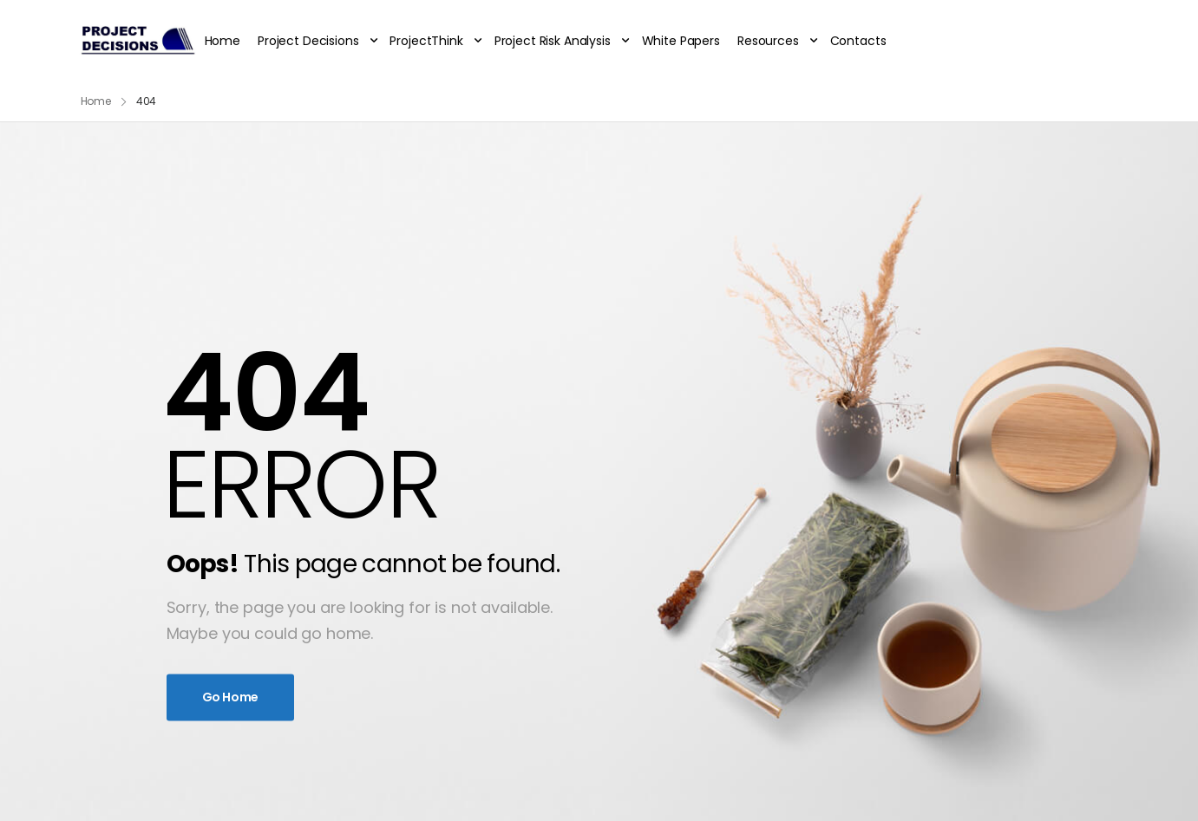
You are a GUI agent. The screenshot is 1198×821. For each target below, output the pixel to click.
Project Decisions (308, 40)
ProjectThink (426, 40)
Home (222, 40)
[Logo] (137, 40)
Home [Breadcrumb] (96, 101)
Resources (768, 40)
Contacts (858, 40)
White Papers (681, 40)
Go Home (230, 697)
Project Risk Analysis (552, 40)
